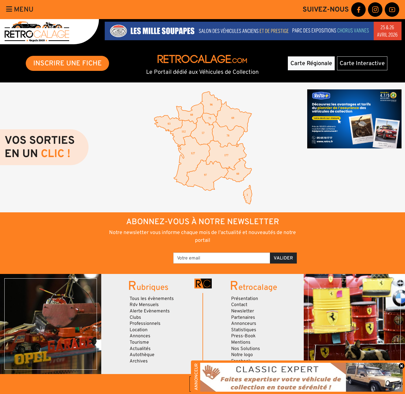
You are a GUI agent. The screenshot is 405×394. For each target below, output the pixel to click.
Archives (139, 361)
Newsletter (242, 311)
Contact (239, 304)
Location (139, 330)
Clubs (135, 317)
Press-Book (243, 336)
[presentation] (129, 256)
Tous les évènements (152, 298)
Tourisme (139, 342)
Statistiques (243, 330)
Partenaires (243, 317)
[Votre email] (221, 258)
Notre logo (242, 354)
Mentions (241, 342)
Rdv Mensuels (144, 304)
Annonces (140, 336)
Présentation (244, 298)
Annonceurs (243, 323)
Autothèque (142, 354)
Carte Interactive (362, 63)
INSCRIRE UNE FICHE (67, 63)
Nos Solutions (245, 348)
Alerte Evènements (150, 311)
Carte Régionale (311, 63)
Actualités (140, 348)
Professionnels (145, 323)
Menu (20, 9)
